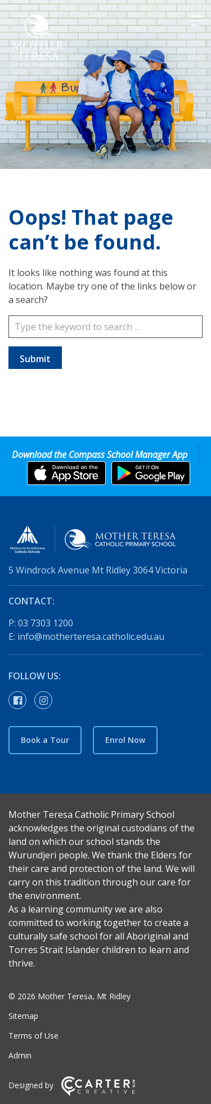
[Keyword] (105, 326)
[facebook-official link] (20, 701)
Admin (20, 1055)
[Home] (105, 541)
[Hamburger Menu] (197, 21)
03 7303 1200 (45, 623)
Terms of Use (33, 1035)
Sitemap (23, 1015)
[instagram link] (46, 701)
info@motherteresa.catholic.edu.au (90, 636)
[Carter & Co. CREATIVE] (98, 1093)
